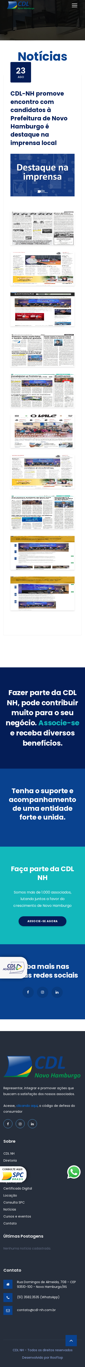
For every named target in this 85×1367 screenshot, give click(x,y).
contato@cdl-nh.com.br (36, 1310)
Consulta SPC (14, 1202)
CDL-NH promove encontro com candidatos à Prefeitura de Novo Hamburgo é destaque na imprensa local (39, 118)
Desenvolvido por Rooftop (42, 1357)
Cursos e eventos (17, 1216)
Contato (10, 1223)
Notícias (9, 1209)
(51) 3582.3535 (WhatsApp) (38, 1297)
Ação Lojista (12, 1181)
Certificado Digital (17, 1188)
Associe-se (12, 1167)
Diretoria (10, 1160)
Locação (10, 1195)
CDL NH (9, 1153)
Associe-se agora (42, 921)
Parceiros (10, 1174)
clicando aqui (27, 1105)
